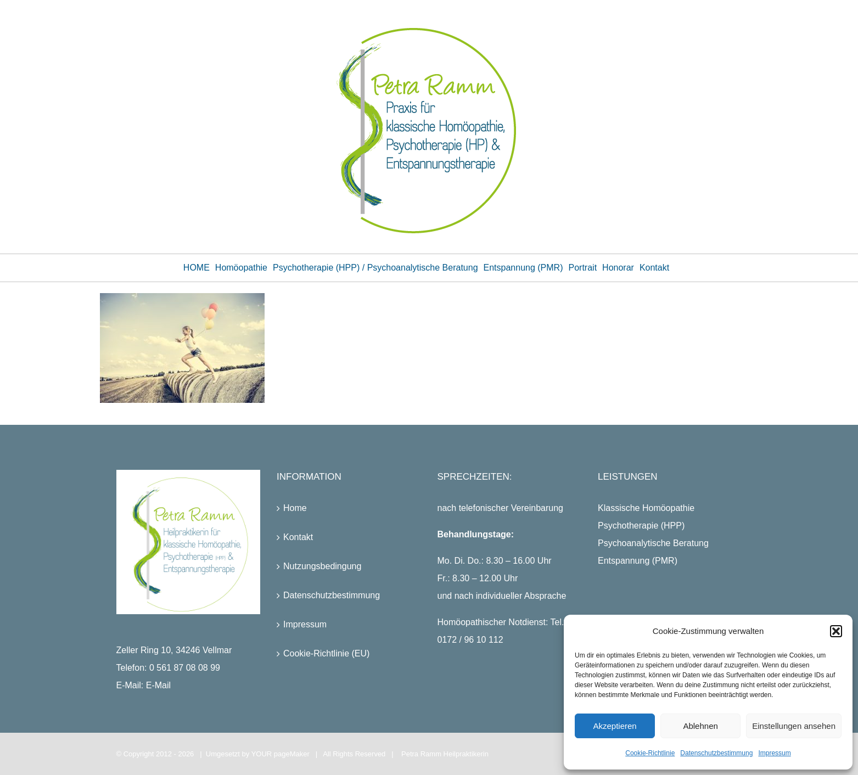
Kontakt (298, 537)
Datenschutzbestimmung (716, 753)
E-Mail (158, 685)
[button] (836, 631)
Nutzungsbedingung (322, 566)
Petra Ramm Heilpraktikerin (445, 754)
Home (295, 508)
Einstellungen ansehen (793, 726)
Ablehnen (700, 726)
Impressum (774, 753)
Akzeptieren (614, 726)
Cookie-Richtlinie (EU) (326, 653)
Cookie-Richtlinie (650, 753)
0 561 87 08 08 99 (184, 667)
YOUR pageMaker (280, 754)
